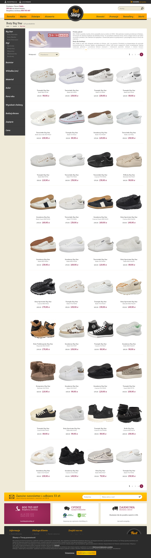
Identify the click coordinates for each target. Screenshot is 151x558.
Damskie (11, 16)
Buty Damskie (12, 34)
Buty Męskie (11, 37)
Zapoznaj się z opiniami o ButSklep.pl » (75, 521)
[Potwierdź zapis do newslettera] (140, 497)
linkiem (57, 545)
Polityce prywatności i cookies (103, 547)
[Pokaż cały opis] (86, 50)
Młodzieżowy (12, 53)
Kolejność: (32, 54)
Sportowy (10, 46)
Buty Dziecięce (12, 39)
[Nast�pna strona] (141, 54)
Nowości (100, 16)
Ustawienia (69, 553)
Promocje (113, 16)
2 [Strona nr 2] (132, 54)
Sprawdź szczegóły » (123, 521)
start (9, 26)
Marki (141, 16)
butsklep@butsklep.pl (27, 521)
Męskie (23, 16)
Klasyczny (11, 48)
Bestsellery (128, 16)
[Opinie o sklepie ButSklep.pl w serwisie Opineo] (68, 515)
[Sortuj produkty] (48, 54)
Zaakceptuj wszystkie (86, 553)
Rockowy (10, 56)
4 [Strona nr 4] (138, 54)
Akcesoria (49, 16)
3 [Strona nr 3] (135, 54)
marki (16, 26)
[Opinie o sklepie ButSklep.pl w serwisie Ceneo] (82, 515)
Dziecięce (35, 16)
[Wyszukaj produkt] (142, 8)
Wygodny (10, 51)
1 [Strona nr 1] (129, 54)
